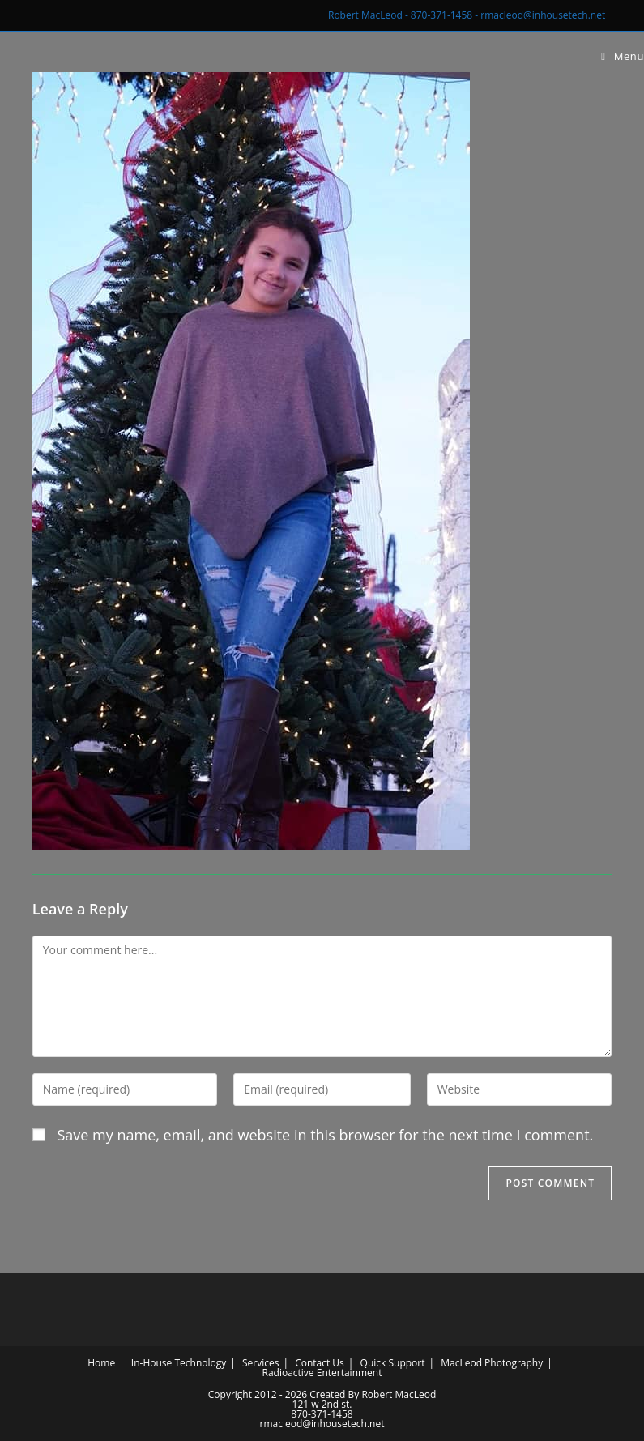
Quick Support (392, 1363)
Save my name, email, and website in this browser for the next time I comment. (325, 1135)
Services (260, 1363)
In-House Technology (178, 1363)
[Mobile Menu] (622, 56)
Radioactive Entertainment (322, 1372)
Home (101, 1363)
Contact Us (319, 1363)
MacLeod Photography (492, 1363)
